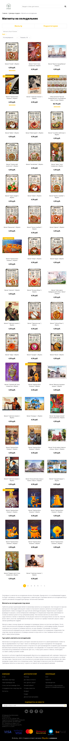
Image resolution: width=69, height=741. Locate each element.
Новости (48, 680)
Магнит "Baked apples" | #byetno (34, 133)
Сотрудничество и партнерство (12, 688)
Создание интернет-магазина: (40, 738)
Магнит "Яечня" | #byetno (57, 355)
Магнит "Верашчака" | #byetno (12, 227)
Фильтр (18, 26)
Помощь (26, 677)
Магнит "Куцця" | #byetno (57, 258)
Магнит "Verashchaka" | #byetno (34, 164)
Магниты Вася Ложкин (10, 31)
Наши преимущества (8, 682)
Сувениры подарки (14, 13)
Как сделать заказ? (29, 682)
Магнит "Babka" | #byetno (12, 133)
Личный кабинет (29, 685)
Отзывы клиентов (29, 688)
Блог (46, 677)
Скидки (26, 694)
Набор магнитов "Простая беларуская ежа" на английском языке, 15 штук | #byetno (57, 98)
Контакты (5, 691)
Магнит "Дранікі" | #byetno (57, 227)
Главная (4, 13)
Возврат (26, 691)
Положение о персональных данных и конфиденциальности (55, 686)
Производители (50, 682)
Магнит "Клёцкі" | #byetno (34, 258)
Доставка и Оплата (30, 680)
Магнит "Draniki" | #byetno (12, 64)
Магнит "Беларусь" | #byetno (34, 416)
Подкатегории (50, 26)
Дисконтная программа (31, 697)
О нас (4, 677)
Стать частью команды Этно (11, 685)
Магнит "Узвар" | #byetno (12, 355)
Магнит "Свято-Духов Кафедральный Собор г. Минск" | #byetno (57, 291)
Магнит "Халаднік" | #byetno (34, 355)
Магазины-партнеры (8, 680)
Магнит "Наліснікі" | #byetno (12, 290)
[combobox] (10, 37)
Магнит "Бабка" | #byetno (34, 196)
